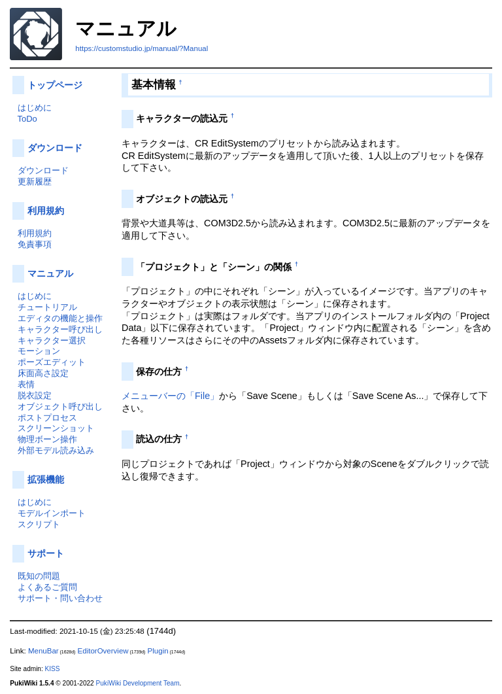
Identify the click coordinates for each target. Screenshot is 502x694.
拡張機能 (45, 479)
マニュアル (50, 273)
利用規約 (45, 210)
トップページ (54, 85)
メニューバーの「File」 (170, 395)
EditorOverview (103, 651)
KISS (52, 668)
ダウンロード (54, 148)
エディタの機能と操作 (60, 318)
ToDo (27, 119)
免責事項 (35, 244)
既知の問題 (39, 576)
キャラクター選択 (52, 340)
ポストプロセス (47, 418)
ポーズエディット (52, 362)
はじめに (35, 108)
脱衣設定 (35, 395)
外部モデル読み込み (56, 450)
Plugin (158, 651)
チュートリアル (47, 307)
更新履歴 (35, 181)
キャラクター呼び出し (60, 329)
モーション (39, 351)
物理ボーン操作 (47, 439)
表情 (26, 384)
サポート (45, 553)
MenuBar (43, 651)
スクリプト (39, 524)
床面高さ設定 (43, 373)
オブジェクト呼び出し (60, 406)
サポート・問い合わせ (60, 598)
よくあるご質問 (47, 587)
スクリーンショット (56, 428)
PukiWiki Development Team (138, 683)
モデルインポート (52, 513)
